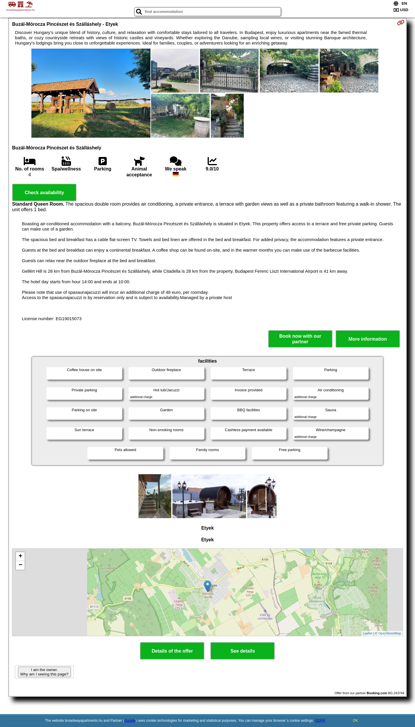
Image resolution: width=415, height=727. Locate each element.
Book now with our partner (300, 339)
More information (367, 339)
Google (129, 721)
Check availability (44, 192)
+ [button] (20, 556)
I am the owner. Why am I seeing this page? (44, 672)
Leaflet (367, 633)
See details (243, 651)
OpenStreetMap (389, 633)
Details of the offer (172, 651)
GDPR (320, 721)
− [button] (20, 565)
